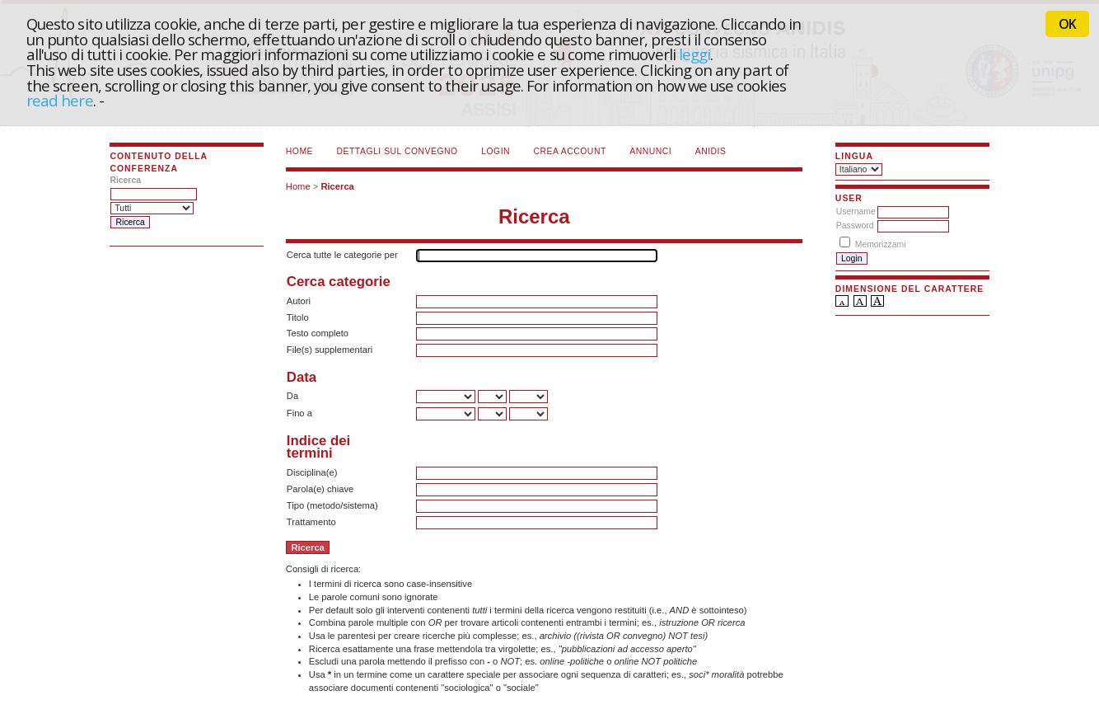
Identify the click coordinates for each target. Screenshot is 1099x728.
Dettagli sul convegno (397, 151)
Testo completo (317, 333)
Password (855, 225)
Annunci (650, 151)
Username (856, 211)
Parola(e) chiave (320, 489)
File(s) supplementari (329, 350)
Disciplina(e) (312, 472)
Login (495, 151)
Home (299, 151)
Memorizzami (880, 244)
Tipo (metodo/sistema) (332, 505)
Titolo (298, 317)
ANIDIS (711, 151)
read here (59, 100)
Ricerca (336, 186)
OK (1067, 24)
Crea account (570, 151)
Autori (299, 301)
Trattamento (311, 522)
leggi (694, 54)
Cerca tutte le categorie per (342, 255)
